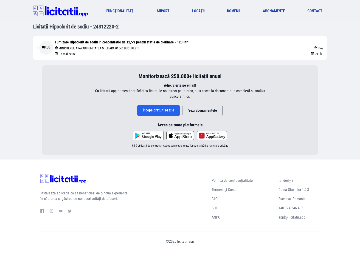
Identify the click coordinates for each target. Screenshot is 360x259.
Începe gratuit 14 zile (158, 110)
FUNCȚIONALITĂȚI (120, 11)
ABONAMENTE (274, 11)
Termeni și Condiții (225, 190)
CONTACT (314, 11)
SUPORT (163, 11)
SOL (215, 208)
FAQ (215, 199)
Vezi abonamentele (202, 110)
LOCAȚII (198, 11)
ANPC (216, 217)
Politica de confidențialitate (232, 180)
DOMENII (233, 11)
